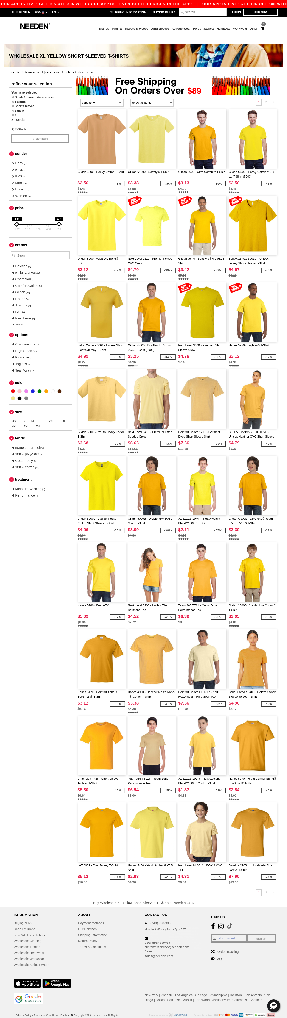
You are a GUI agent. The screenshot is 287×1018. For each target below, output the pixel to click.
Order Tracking (228, 943)
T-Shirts (116, 28)
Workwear (240, 28)
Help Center (20, 12)
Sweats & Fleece (136, 28)
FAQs (219, 950)
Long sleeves (159, 28)
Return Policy (87, 932)
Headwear (224, 28)
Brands (104, 28)
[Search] (202, 12)
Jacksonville (221, 991)
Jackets (208, 28)
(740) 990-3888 (161, 914)
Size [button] (18, 403)
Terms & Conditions (92, 938)
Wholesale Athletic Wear (31, 956)
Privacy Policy (23, 1006)
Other (254, 28)
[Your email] (229, 929)
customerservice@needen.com (167, 938)
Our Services (87, 920)
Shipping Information (128, 12)
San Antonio (253, 986)
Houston (236, 986)
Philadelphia (218, 986)
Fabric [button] (20, 429)
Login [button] (236, 12)
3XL (63, 412)
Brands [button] (21, 236)
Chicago (201, 986)
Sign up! (261, 929)
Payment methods (91, 914)
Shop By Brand (24, 920)
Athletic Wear (181, 28)
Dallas (160, 991)
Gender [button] (21, 145)
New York (151, 986)
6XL (38, 417)
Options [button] (21, 326)
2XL (51, 412)
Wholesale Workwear (29, 950)
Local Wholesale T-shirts (31, 926)
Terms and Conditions (46, 1006)
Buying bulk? (164, 12)
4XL (14, 417)
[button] (273, 1005)
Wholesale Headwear (29, 944)
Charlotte (255, 991)
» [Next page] (273, 93)
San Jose (173, 991)
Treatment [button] (23, 470)
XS (14, 412)
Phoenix (167, 986)
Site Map (65, 1006)
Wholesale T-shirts (27, 938)
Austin (187, 991)
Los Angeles (184, 986)
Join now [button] (261, 12)
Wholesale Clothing (28, 932)
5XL (26, 417)
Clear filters (40, 130)
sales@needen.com (159, 947)
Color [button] (19, 374)
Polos (197, 28)
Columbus (239, 991)
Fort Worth (202, 991)
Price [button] (19, 199)
